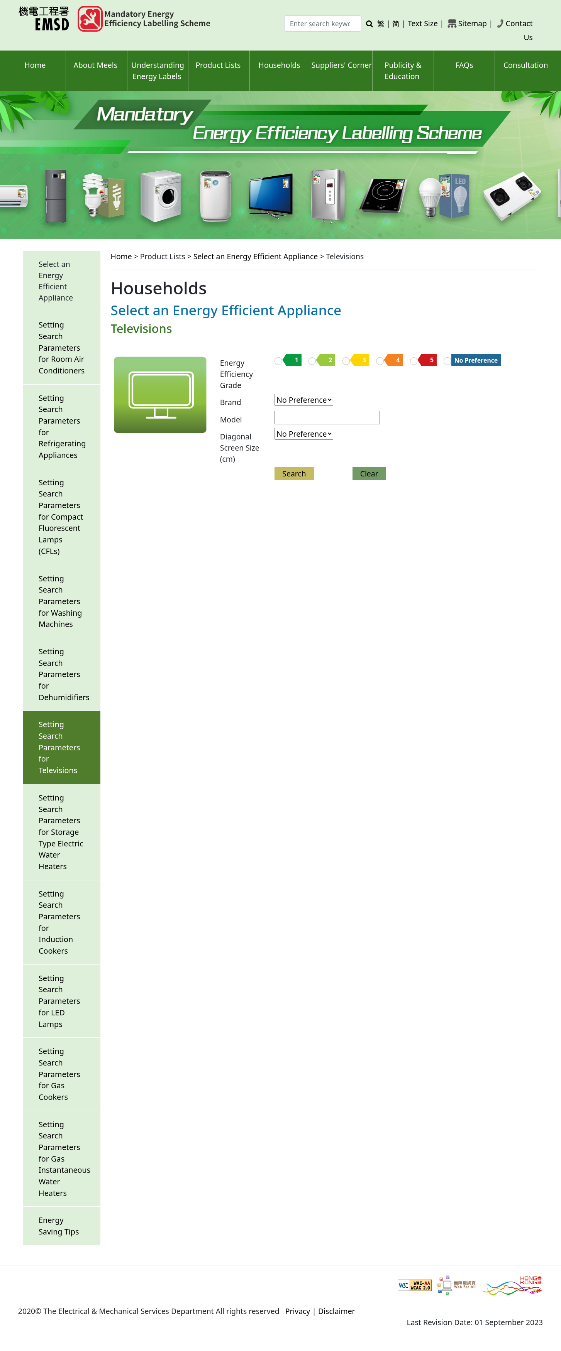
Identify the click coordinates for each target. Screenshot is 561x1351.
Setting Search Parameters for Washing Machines (60, 601)
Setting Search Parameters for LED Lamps (59, 1001)
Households (279, 65)
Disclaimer (336, 1311)
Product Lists (218, 65)
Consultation (525, 65)
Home (35, 65)
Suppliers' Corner (341, 65)
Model (231, 419)
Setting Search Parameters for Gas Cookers (59, 1074)
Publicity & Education (403, 70)
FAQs (464, 65)
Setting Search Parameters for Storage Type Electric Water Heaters (61, 831)
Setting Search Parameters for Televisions (59, 747)
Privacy (297, 1311)
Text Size (423, 23)
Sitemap (472, 23)
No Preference (476, 360)
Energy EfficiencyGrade (236, 374)
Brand (230, 402)
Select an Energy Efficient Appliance (255, 256)
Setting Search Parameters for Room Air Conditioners (62, 347)
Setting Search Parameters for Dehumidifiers (64, 674)
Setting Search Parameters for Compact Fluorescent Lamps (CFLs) (61, 516)
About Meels (95, 65)
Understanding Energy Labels (157, 70)
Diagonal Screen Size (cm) (239, 447)
